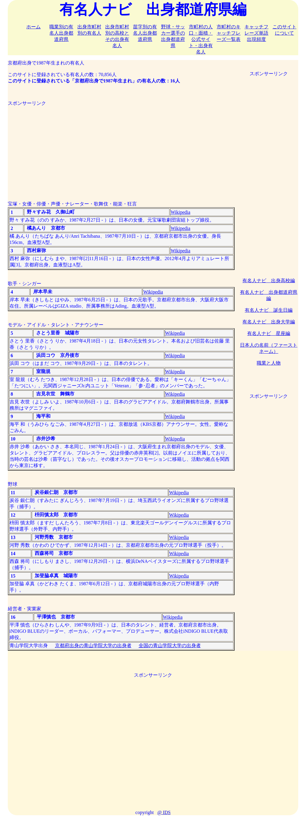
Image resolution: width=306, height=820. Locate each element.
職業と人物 (269, 363)
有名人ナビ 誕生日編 (269, 310)
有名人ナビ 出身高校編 (268, 280)
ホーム (33, 26)
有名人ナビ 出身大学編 (268, 321)
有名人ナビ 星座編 (268, 333)
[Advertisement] (121, 148)
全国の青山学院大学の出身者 (170, 645)
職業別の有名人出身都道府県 (61, 33)
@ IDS (164, 812)
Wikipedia (180, 212)
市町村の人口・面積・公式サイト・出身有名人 (201, 39)
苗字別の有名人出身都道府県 (145, 33)
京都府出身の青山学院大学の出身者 (93, 645)
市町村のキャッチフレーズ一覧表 (229, 33)
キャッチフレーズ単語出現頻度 (256, 33)
